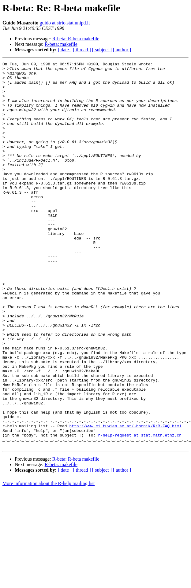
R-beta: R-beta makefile (75, 38)
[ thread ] (82, 49)
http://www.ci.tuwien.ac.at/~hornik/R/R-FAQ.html (125, 499)
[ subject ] (102, 49)
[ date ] (65, 49)
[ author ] (122, 49)
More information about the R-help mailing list (48, 560)
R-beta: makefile (61, 44)
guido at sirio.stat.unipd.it (64, 22)
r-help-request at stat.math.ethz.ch (140, 510)
